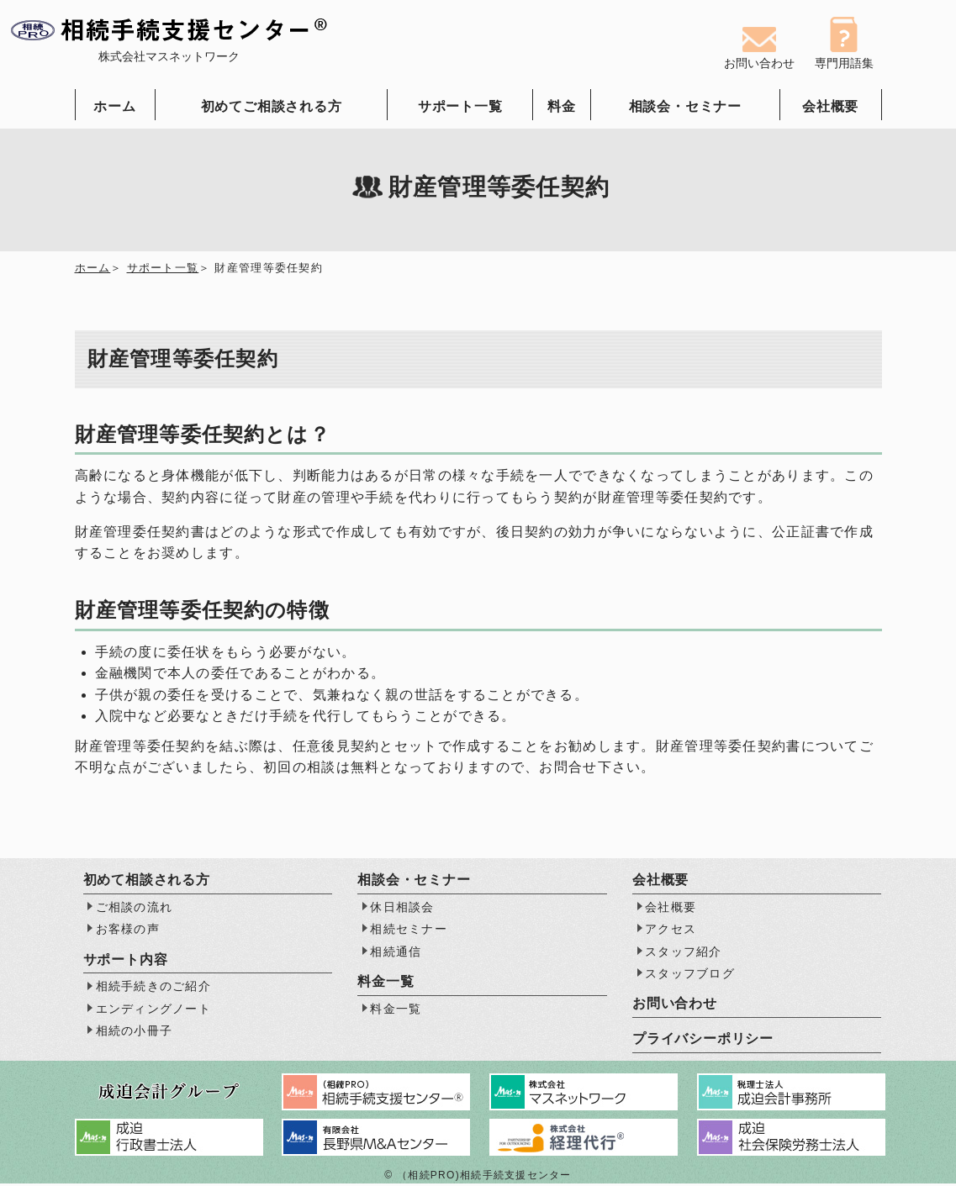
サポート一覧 (460, 106)
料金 (561, 106)
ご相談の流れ (134, 908)
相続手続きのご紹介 (154, 988)
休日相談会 (402, 908)
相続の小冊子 (134, 1033)
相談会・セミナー (685, 106)
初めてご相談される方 (271, 106)
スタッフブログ (690, 975)
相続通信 (395, 953)
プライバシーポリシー (703, 1041)
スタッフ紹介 (683, 953)
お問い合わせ (674, 1006)
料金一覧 (395, 1010)
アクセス (670, 931)
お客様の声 (128, 931)
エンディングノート (154, 1010)
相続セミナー (408, 931)
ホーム (114, 106)
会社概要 (830, 106)
